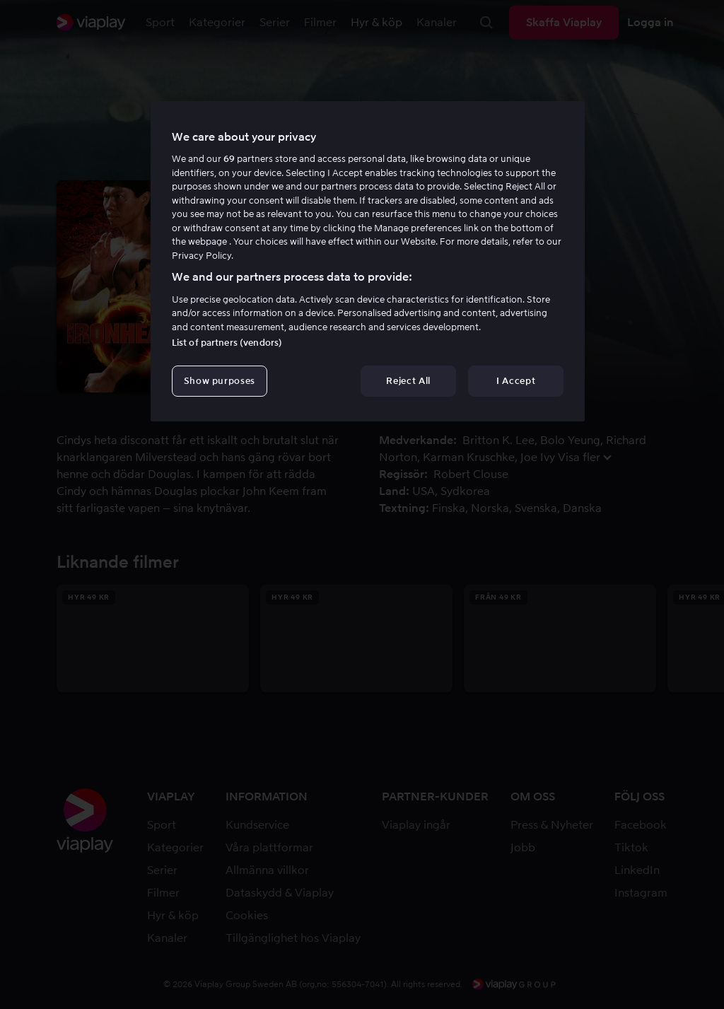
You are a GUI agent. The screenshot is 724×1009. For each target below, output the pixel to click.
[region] (368, 261)
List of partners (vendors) (227, 342)
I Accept (515, 380)
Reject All (408, 380)
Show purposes (219, 380)
